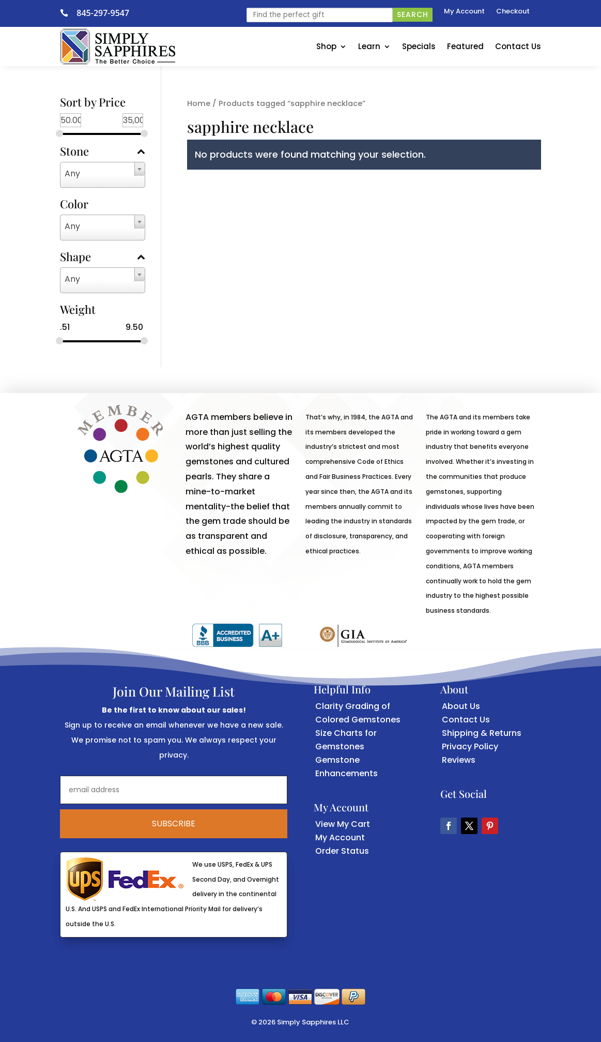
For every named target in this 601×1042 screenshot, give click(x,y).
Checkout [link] (513, 12)
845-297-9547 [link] (102, 13)
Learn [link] (369, 46)
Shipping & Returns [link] (481, 733)
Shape (102, 257)
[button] (448, 826)
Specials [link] (419, 46)
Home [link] (198, 103)
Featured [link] (465, 46)
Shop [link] (326, 46)
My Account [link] (464, 12)
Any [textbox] (72, 173)
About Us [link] (461, 706)
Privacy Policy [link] (470, 746)
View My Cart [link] (342, 824)
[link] (68, 13)
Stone (102, 152)
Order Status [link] (342, 851)
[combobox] (102, 175)
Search (412, 14)
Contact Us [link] (518, 46)
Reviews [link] (458, 760)
